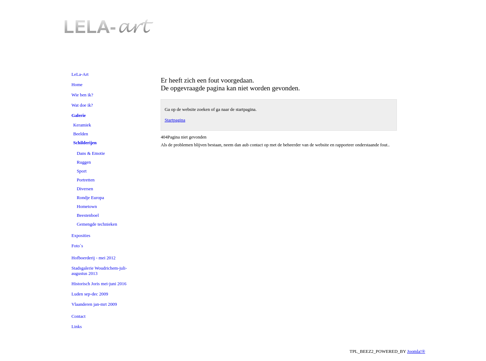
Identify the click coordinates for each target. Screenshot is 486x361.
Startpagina (174, 120)
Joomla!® (416, 351)
